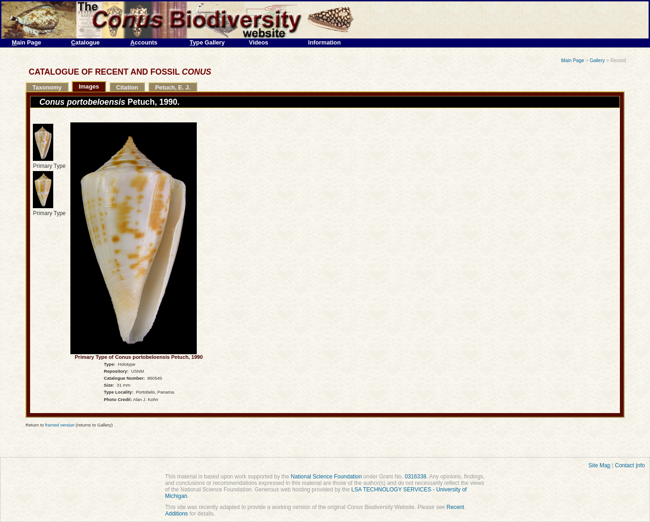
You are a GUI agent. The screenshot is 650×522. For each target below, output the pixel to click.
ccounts (144, 42)
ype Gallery (207, 42)
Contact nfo (630, 465)
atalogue (85, 42)
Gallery (597, 60)
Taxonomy (47, 87)
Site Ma (599, 465)
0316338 (415, 476)
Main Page (572, 60)
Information (324, 42)
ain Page (26, 42)
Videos (259, 42)
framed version (59, 424)
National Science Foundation (326, 476)
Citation (127, 87)
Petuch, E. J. (172, 87)
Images (89, 86)
